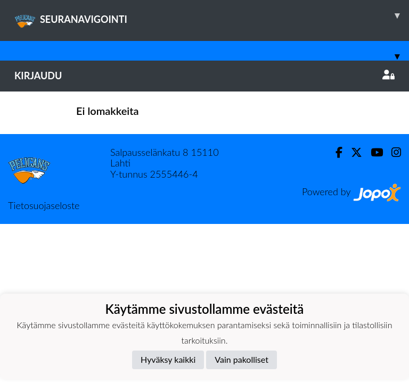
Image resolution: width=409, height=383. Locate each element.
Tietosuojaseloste (43, 205)
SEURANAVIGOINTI (211, 15)
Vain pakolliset (241, 359)
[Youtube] (372, 152)
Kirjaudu (204, 75)
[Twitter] (352, 152)
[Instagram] (392, 152)
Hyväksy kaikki (168, 359)
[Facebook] (334, 152)
